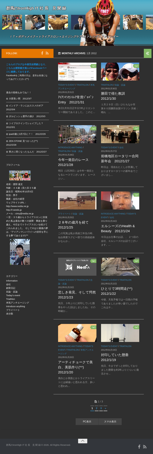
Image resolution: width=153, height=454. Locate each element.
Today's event (66, 85)
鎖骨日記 (10, 288)
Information (12, 280)
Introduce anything (70, 147)
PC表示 (87, 421)
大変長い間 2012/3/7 (20, 98)
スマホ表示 (110, 421)
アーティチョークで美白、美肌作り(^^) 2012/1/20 (75, 367)
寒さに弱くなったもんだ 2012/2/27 (28, 151)
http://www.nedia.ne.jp (17, 206)
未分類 (9, 313)
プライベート (64, 213)
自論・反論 (120, 85)
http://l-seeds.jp (14, 210)
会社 (121, 147)
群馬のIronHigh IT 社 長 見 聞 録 (38, 8)
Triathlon (82, 85)
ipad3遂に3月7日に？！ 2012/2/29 (27, 134)
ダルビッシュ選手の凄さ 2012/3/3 (27, 116)
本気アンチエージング (17, 302)
